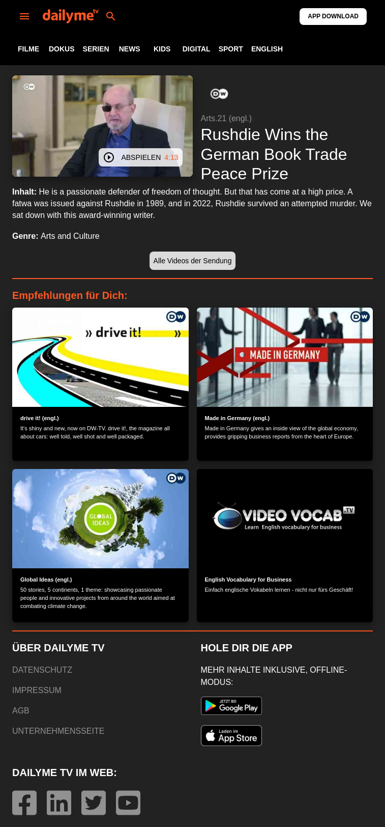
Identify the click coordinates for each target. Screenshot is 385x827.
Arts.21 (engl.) (226, 118)
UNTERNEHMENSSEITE (58, 731)
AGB (20, 710)
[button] (219, 93)
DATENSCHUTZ (42, 670)
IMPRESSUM (37, 690)
